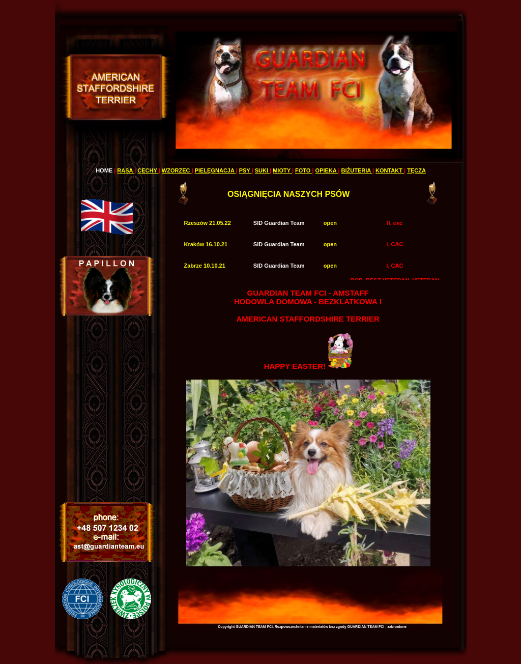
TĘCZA (416, 170)
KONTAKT (389, 170)
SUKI (262, 170)
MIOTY (282, 170)
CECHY (147, 170)
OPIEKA (326, 170)
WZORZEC (177, 170)
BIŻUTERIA (356, 170)
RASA (125, 170)
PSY (245, 170)
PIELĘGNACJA (215, 170)
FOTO (303, 170)
